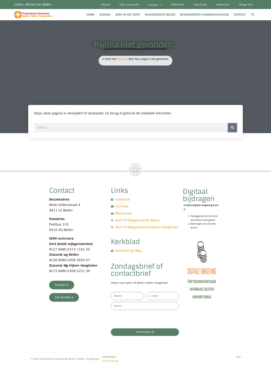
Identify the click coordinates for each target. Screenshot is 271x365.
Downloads (200, 4)
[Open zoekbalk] (252, 14)
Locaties (154, 5)
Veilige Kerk (246, 4)
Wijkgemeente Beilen (160, 15)
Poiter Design (111, 361)
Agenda (104, 15)
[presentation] (139, 319)
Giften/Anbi (177, 4)
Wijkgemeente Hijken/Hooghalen (204, 15)
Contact (240, 15)
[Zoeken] (232, 127)
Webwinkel (222, 4)
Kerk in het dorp (127, 15)
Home (90, 15)
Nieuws (105, 4)
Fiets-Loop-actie (129, 4)
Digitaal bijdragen (199, 195)
